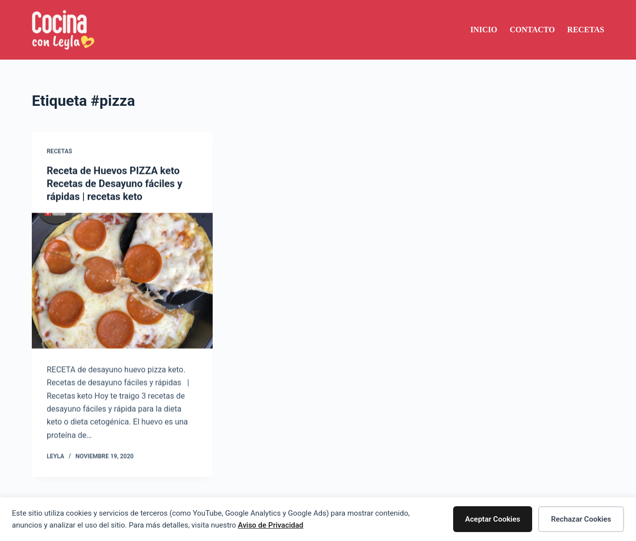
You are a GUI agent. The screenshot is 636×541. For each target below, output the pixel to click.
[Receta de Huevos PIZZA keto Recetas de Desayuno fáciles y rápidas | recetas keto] (122, 281)
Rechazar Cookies (581, 519)
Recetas (585, 29)
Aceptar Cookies (492, 519)
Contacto (532, 29)
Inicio (483, 29)
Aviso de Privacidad (271, 525)
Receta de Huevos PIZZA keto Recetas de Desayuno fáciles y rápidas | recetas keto (114, 184)
